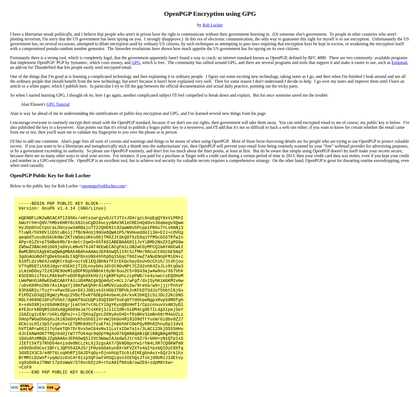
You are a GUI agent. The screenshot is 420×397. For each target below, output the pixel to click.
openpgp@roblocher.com (103, 186)
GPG (136, 62)
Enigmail (399, 62)
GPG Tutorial (58, 104)
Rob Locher (212, 25)
